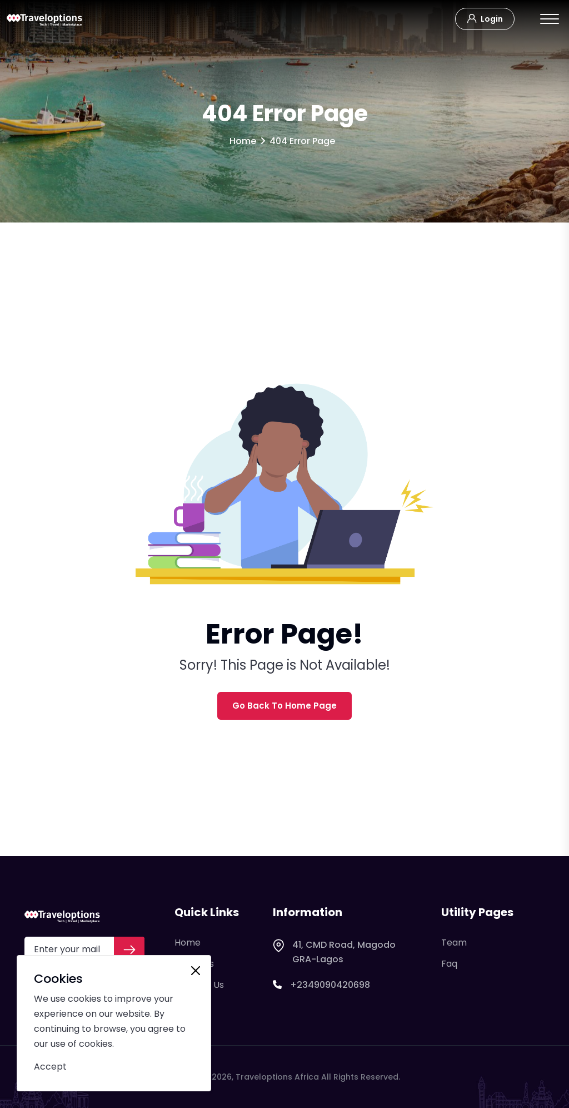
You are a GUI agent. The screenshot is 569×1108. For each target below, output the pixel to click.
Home (242, 141)
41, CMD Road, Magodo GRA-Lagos (334, 952)
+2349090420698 (321, 985)
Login (485, 18)
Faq (449, 963)
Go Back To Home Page (284, 705)
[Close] (195, 970)
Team (454, 942)
